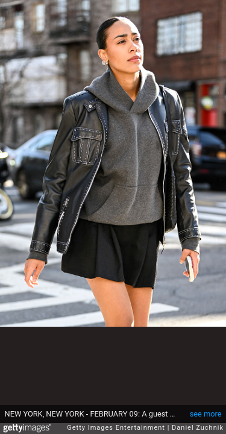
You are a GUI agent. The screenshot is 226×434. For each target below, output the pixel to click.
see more (206, 413)
